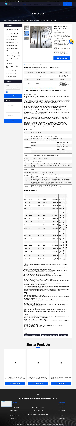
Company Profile (61, 405)
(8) (11, 70)
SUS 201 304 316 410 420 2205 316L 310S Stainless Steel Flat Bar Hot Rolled (37, 378)
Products (24, 4)
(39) (10, 63)
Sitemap (61, 415)
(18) (13, 56)
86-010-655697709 (67, 0)
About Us (42, 4)
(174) (12, 30)
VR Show (36, 4)
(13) (12, 67)
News (62, 413)
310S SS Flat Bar (63, 335)
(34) (12, 49)
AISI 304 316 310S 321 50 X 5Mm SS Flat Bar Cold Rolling (61, 378)
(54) (12, 36)
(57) (12, 39)
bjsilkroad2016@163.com (53, 0)
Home (18, 4)
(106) (12, 42)
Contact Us (49, 4)
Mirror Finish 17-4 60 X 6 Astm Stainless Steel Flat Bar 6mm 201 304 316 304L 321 (15, 378)
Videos (29, 4)
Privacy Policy (62, 418)
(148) (12, 34)
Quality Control (62, 410)
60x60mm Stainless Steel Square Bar (49, 335)
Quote (67, 4)
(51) (11, 45)
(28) (12, 53)
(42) (11, 73)
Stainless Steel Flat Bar (18, 20)
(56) (12, 59)
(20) (11, 76)
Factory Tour (61, 407)
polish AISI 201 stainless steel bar (32, 335)
